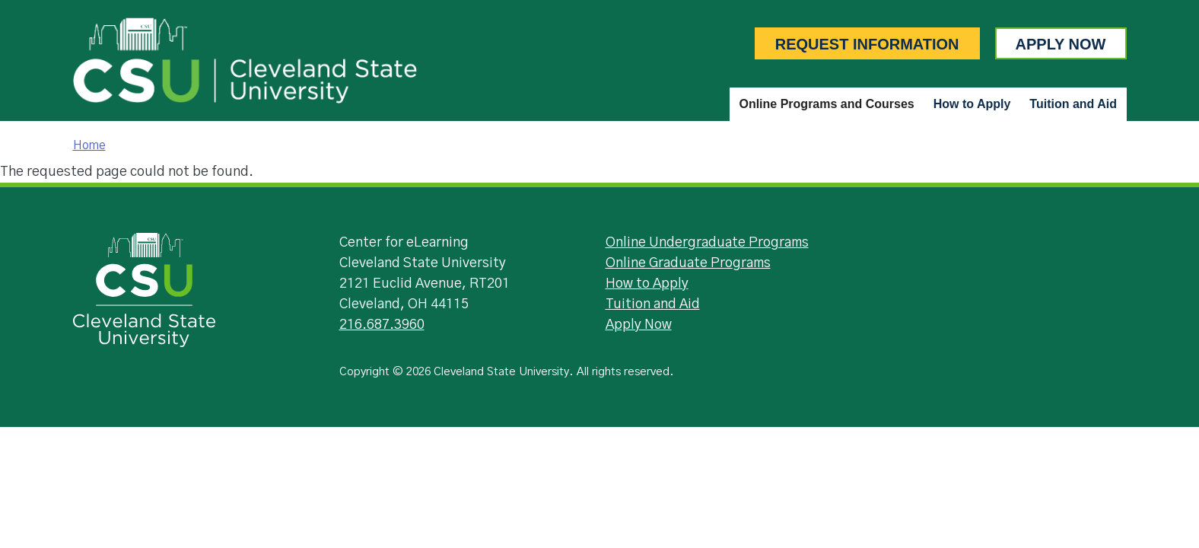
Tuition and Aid (1073, 103)
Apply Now (1061, 44)
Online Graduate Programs (688, 263)
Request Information (867, 44)
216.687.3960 (382, 325)
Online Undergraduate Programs (707, 243)
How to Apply (972, 103)
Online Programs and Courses (826, 103)
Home (89, 145)
